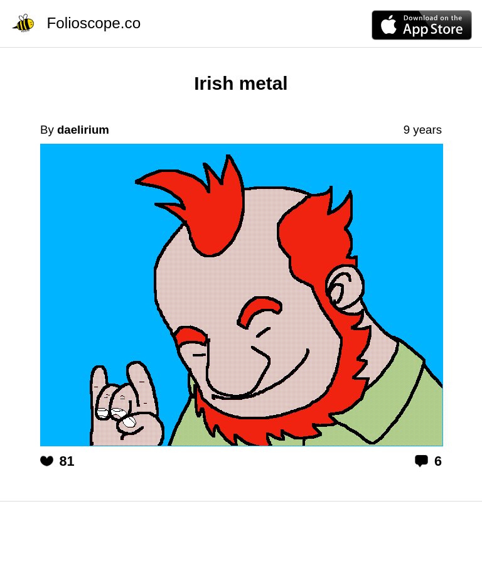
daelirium (83, 129)
